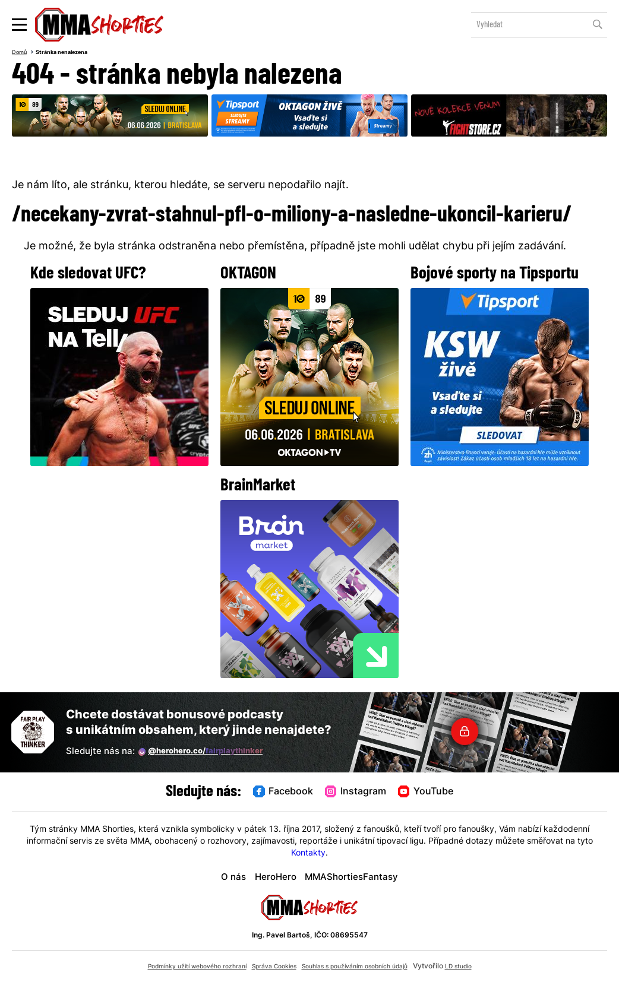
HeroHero (268, 877)
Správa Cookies (271, 966)
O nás (220, 877)
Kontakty (308, 853)
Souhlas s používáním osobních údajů (366, 966)
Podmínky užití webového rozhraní (180, 966)
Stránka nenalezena (71, 53)
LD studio (483, 966)
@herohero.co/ (210, 751)
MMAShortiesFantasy (357, 877)
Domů (21, 53)
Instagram (356, 792)
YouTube (440, 792)
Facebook (269, 792)
